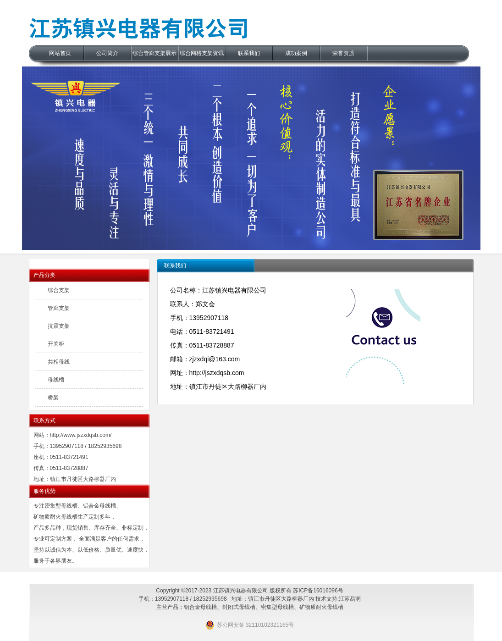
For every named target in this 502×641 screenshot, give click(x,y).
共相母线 (59, 362)
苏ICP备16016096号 (318, 590)
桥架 (53, 397)
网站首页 (60, 53)
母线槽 (56, 379)
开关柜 (56, 344)
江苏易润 (350, 599)
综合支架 (59, 290)
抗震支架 (59, 326)
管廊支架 (59, 308)
